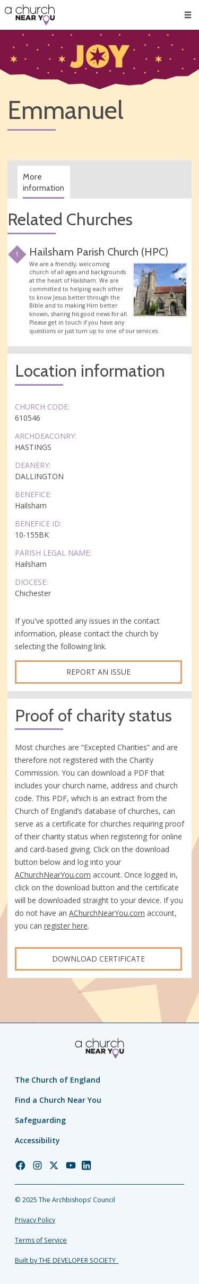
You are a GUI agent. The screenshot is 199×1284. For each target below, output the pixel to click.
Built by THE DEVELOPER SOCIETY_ (66, 1260)
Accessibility (37, 1140)
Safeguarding (40, 1120)
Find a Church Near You (58, 1100)
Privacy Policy (35, 1220)
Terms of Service (41, 1240)
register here (66, 926)
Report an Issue (98, 672)
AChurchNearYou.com (53, 875)
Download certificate (98, 959)
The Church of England (57, 1080)
